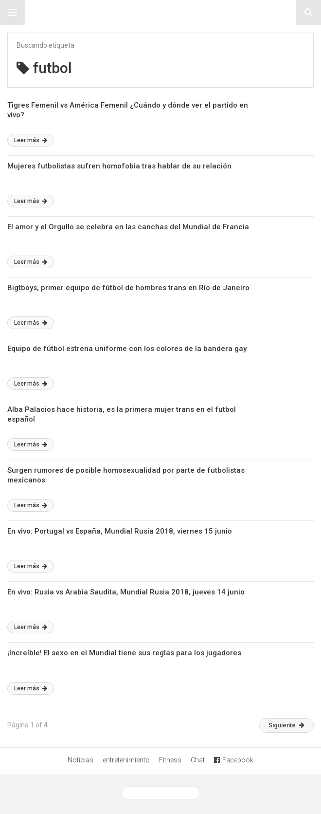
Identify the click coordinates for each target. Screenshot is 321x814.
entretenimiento (126, 760)
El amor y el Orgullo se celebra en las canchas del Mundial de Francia (128, 226)
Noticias (80, 760)
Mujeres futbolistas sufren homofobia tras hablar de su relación (119, 166)
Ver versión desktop (160, 793)
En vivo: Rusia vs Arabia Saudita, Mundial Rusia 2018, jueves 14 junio (126, 592)
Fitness (170, 760)
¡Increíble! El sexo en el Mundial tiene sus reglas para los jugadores (124, 652)
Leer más (30, 140)
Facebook (233, 760)
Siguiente (286, 725)
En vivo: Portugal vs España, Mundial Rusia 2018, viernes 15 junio (119, 531)
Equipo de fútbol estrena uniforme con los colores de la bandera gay (127, 348)
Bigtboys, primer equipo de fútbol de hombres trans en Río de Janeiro (128, 287)
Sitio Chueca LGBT (160, 12)
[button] (12, 12)
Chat (198, 760)
